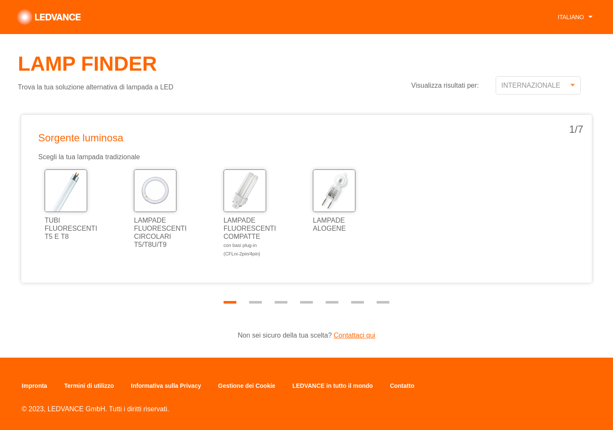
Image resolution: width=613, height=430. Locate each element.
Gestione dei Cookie (246, 385)
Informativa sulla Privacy (166, 385)
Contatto (402, 385)
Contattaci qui (354, 335)
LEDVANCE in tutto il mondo (332, 385)
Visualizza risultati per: (445, 85)
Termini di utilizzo (89, 385)
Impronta (34, 385)
